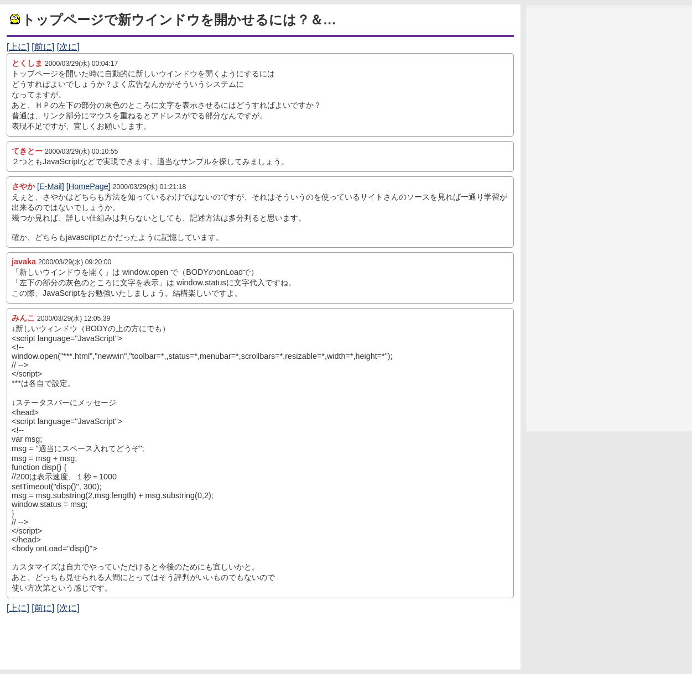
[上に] (18, 46)
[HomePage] (88, 186)
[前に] (43, 46)
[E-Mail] (50, 186)
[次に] (68, 46)
